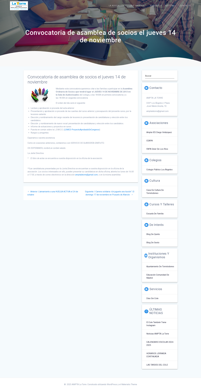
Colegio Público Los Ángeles (159, 172)
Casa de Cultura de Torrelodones (155, 194)
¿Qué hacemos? (138, 6)
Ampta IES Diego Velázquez (159, 135)
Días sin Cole (152, 301)
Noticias (170, 6)
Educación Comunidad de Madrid (157, 279)
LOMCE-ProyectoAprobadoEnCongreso (81, 132)
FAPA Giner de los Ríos (157, 151)
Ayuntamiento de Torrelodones (160, 269)
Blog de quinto (153, 237)
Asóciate (155, 6)
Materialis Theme (129, 384)
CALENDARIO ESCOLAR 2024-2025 (160, 346)
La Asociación (116, 6)
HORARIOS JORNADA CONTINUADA (156, 357)
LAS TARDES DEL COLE (157, 367)
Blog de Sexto (152, 245)
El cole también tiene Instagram (156, 326)
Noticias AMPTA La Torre (157, 336)
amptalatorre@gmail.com (86, 177)
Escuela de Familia (154, 216)
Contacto (185, 6)
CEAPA (149, 143)
